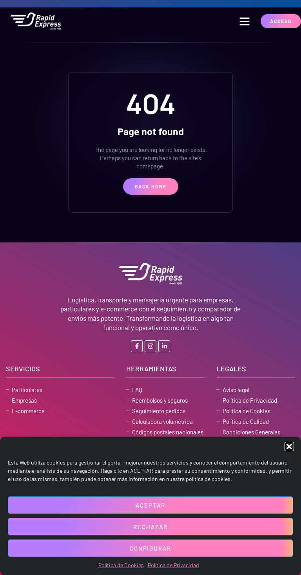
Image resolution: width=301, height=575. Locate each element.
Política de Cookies (121, 565)
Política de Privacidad (173, 565)
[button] (289, 446)
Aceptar (150, 505)
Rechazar (150, 526)
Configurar (150, 548)
